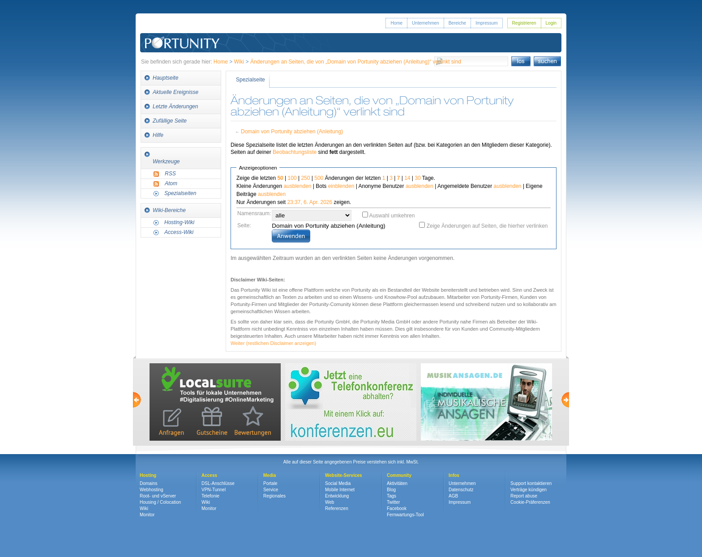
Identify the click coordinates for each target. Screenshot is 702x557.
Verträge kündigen (528, 489)
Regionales (274, 495)
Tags (391, 495)
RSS (170, 173)
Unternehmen (425, 23)
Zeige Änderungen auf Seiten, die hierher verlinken (487, 226)
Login (551, 23)
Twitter (393, 502)
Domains (148, 483)
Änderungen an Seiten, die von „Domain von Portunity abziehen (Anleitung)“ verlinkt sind (355, 62)
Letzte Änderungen (175, 106)
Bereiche (457, 23)
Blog (391, 489)
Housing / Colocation (160, 502)
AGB (453, 495)
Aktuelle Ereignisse (175, 92)
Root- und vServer (158, 495)
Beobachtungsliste (295, 152)
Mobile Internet (340, 489)
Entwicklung (337, 495)
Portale (270, 483)
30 (417, 178)
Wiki (239, 62)
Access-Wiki (178, 232)
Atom (171, 183)
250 (305, 178)
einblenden (341, 186)
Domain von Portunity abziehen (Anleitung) (292, 131)
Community (399, 475)
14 (407, 178)
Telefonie (210, 495)
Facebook (397, 508)
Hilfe (158, 135)
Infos (454, 475)
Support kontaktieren (531, 483)
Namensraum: (254, 213)
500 (318, 178)
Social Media (338, 483)
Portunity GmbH (182, 30)
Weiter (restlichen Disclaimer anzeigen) (273, 343)
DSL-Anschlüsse (218, 483)
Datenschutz (461, 489)
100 (292, 178)
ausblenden (297, 186)
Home (396, 23)
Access (209, 475)
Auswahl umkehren (392, 216)
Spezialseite (250, 80)
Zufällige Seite (170, 121)
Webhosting (151, 489)
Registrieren (524, 23)
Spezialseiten (180, 193)
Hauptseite (165, 78)
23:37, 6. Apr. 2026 (309, 202)
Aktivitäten (397, 483)
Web (329, 502)
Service (270, 489)
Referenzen (336, 508)
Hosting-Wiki (179, 222)
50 (280, 178)
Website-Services (343, 475)
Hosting (148, 475)
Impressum (486, 23)
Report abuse (523, 495)
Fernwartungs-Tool (405, 514)
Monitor (147, 514)
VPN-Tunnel (213, 489)
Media (269, 475)
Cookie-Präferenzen (530, 502)
